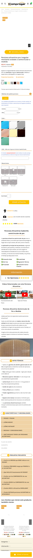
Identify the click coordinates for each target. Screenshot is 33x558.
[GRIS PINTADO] (11, 534)
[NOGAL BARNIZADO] (4, 534)
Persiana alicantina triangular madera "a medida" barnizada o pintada (24, 528)
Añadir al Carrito (21, 554)
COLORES (4, 448)
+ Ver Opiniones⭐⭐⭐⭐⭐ (16, 278)
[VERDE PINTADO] (14, 534)
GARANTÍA (4, 445)
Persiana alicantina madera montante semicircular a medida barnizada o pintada (9, 528)
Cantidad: (4, 196)
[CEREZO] (6, 534)
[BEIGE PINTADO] (8, 536)
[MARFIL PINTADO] (9, 534)
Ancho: (4, 109)
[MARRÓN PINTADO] (12, 534)
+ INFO (5, 98)
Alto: (3, 112)
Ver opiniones (20, 77)
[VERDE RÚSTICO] (8, 534)
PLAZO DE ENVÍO (6, 442)
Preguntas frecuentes (7, 77)
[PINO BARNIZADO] (9, 536)
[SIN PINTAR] (3, 534)
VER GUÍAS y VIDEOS (16, 52)
